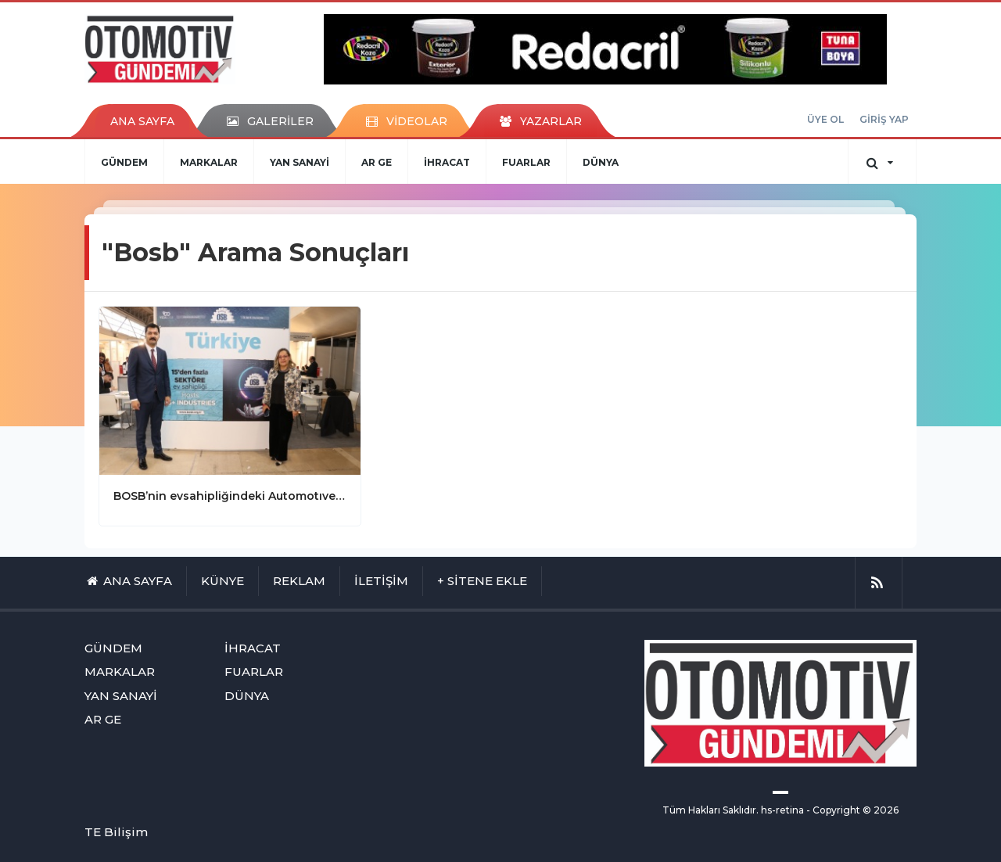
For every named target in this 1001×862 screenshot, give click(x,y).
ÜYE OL (825, 119)
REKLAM (299, 580)
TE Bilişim (116, 831)
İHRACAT (447, 162)
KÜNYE (222, 580)
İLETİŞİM (381, 580)
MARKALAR (209, 162)
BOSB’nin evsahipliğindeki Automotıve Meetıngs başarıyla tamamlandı (229, 496)
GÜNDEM (124, 162)
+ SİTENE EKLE (482, 580)
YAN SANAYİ (299, 162)
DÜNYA (601, 162)
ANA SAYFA (142, 121)
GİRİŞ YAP (884, 119)
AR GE (376, 162)
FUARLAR (526, 162)
